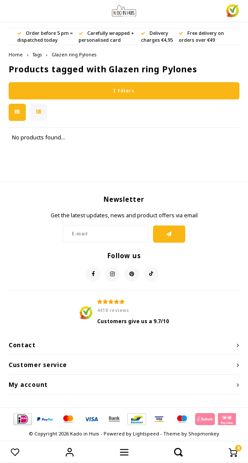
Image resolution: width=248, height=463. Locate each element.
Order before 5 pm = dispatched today (45, 36)
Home (16, 55)
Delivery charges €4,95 (157, 36)
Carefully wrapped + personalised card (106, 36)
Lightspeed (146, 433)
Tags (37, 55)
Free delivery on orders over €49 (201, 36)
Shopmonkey (203, 433)
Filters (124, 90)
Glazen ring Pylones (74, 55)
